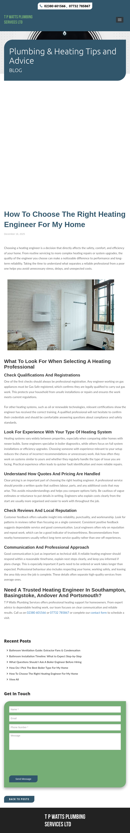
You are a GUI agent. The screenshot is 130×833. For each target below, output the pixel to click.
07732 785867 (79, 6)
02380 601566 (55, 6)
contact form (99, 612)
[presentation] (35, 763)
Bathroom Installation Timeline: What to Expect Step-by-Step (45, 656)
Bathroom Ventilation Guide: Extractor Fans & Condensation (44, 650)
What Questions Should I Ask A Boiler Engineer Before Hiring (45, 661)
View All (13, 679)
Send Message (23, 779)
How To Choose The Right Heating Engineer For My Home (43, 673)
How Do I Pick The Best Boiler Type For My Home (38, 667)
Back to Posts (19, 799)
